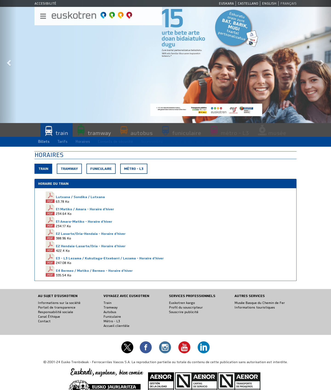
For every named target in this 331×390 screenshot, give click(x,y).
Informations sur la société (59, 303)
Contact (44, 321)
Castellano (248, 3)
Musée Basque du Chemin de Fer (259, 303)
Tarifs (62, 141)
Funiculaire (101, 169)
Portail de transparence (56, 307)
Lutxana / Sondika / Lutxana (80, 197)
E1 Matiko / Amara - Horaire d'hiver (85, 209)
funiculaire (186, 133)
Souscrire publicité (183, 312)
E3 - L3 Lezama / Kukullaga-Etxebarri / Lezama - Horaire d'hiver (110, 258)
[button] (8, 61)
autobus (142, 133)
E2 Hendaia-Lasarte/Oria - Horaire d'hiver (91, 246)
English (269, 3)
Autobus (109, 312)
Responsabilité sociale (55, 312)
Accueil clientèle (116, 326)
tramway (99, 133)
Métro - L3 (133, 169)
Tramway (69, 169)
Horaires (82, 141)
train (61, 133)
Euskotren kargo (182, 303)
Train (45, 169)
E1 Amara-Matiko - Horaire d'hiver (84, 221)
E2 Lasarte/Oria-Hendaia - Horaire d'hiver (91, 234)
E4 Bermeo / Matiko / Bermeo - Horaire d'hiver (94, 271)
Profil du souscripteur (186, 307)
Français (288, 3)
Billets (44, 141)
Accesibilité (45, 3)
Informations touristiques (254, 307)
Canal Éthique (49, 316)
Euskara (226, 3)
